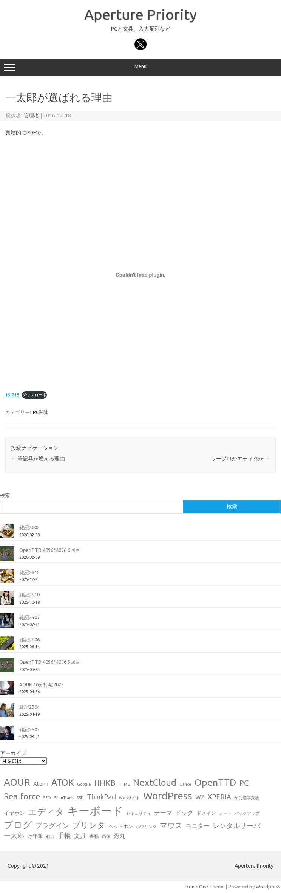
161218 (12, 394)
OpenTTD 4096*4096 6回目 (49, 550)
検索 (5, 495)
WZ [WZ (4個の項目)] (200, 797)
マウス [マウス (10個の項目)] (171, 825)
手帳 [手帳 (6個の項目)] (64, 835)
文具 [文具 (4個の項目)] (80, 835)
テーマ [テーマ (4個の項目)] (163, 812)
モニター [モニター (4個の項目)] (197, 825)
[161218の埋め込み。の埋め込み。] (140, 275)
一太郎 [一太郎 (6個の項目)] (14, 835)
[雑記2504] (7, 713)
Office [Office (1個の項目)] (185, 784)
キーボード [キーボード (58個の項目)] (95, 811)
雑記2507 (29, 617)
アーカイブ (13, 753)
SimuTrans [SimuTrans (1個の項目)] (63, 798)
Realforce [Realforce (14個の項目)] (22, 796)
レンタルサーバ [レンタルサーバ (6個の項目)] (236, 825)
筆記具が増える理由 (38, 459)
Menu (140, 67)
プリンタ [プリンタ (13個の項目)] (88, 825)
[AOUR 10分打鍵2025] (7, 691)
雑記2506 (29, 639)
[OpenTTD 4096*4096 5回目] (7, 668)
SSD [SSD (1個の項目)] (80, 798)
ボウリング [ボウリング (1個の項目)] (146, 826)
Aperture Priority (140, 14)
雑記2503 (29, 729)
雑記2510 (29, 594)
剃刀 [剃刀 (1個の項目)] (50, 836)
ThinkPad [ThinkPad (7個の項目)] (101, 796)
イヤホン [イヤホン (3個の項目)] (14, 813)
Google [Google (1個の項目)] (84, 784)
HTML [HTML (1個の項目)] (124, 784)
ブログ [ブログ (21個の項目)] (18, 825)
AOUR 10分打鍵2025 (41, 684)
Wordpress (268, 886)
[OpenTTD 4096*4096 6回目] (7, 556)
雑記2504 (29, 706)
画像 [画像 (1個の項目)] (106, 836)
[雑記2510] (7, 601)
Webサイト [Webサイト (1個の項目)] (129, 798)
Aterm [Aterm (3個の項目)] (40, 784)
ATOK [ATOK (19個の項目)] (62, 782)
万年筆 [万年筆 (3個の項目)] (35, 836)
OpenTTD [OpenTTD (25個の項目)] (215, 782)
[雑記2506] (7, 646)
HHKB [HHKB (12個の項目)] (105, 782)
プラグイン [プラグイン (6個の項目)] (52, 825)
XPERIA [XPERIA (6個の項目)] (219, 796)
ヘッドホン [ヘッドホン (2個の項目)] (120, 826)
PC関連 (41, 412)
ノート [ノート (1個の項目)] (225, 813)
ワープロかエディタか (240, 459)
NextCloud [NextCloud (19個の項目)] (154, 782)
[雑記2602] (7, 534)
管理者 (31, 116)
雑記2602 (29, 527)
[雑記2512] (7, 579)
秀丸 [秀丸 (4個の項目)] (119, 835)
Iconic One (196, 886)
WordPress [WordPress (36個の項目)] (167, 795)
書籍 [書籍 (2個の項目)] (94, 836)
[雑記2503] (7, 736)
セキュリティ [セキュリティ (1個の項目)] (138, 813)
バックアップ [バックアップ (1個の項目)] (247, 813)
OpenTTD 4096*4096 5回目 (49, 661)
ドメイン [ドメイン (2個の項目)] (206, 813)
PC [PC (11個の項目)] (244, 783)
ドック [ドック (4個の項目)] (184, 812)
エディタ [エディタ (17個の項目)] (46, 811)
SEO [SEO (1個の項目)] (47, 798)
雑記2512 (29, 572)
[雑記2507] (7, 623)
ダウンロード (34, 394)
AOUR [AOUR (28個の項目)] (17, 782)
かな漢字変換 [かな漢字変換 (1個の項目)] (246, 798)
